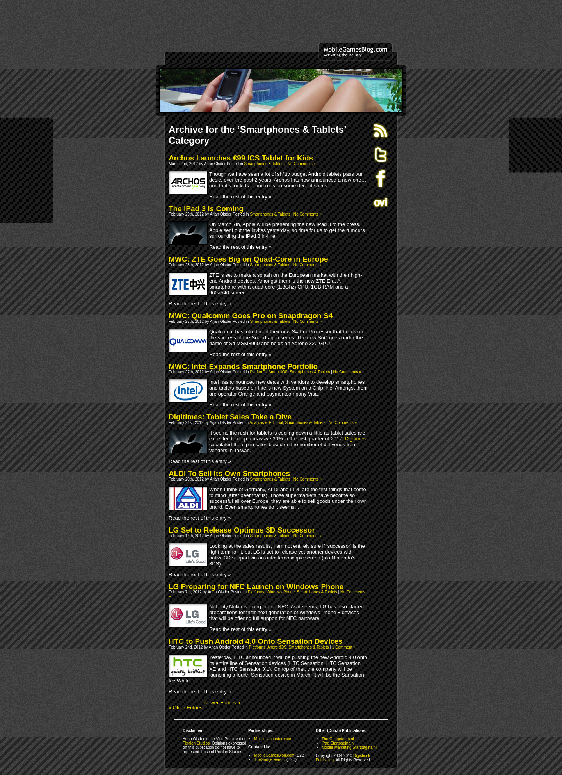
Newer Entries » (222, 703)
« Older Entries (186, 708)
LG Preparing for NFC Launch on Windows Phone (256, 587)
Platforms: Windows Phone (271, 592)
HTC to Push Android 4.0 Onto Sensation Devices (256, 641)
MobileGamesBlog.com (274, 755)
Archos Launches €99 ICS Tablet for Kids (241, 158)
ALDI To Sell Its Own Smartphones (229, 473)
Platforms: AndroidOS (268, 372)
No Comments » (302, 164)
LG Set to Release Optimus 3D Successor (242, 530)
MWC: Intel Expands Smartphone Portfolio (243, 366)
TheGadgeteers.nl (269, 759)
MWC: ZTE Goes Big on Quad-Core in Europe (248, 259)
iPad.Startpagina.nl (338, 743)
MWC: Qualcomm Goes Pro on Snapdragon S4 (251, 316)
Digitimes (355, 439)
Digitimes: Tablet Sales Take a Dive (230, 417)
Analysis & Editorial (266, 422)
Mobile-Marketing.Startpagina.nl (349, 747)
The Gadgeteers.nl (338, 739)
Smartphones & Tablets (264, 164)
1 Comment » (344, 647)
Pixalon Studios (196, 743)
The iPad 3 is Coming (206, 209)
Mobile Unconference (272, 739)
